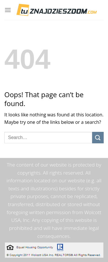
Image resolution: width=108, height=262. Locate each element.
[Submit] (98, 137)
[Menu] (7, 10)
